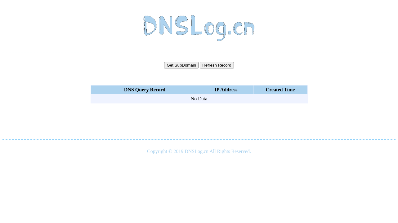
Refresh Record (216, 65)
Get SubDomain (181, 65)
